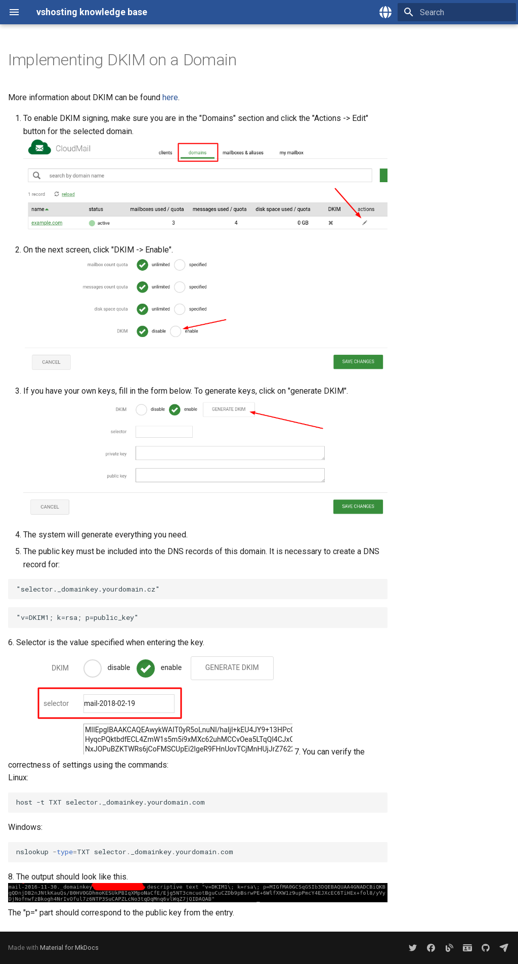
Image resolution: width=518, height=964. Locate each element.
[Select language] (385, 12)
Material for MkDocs (69, 947)
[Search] (457, 12)
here (170, 97)
